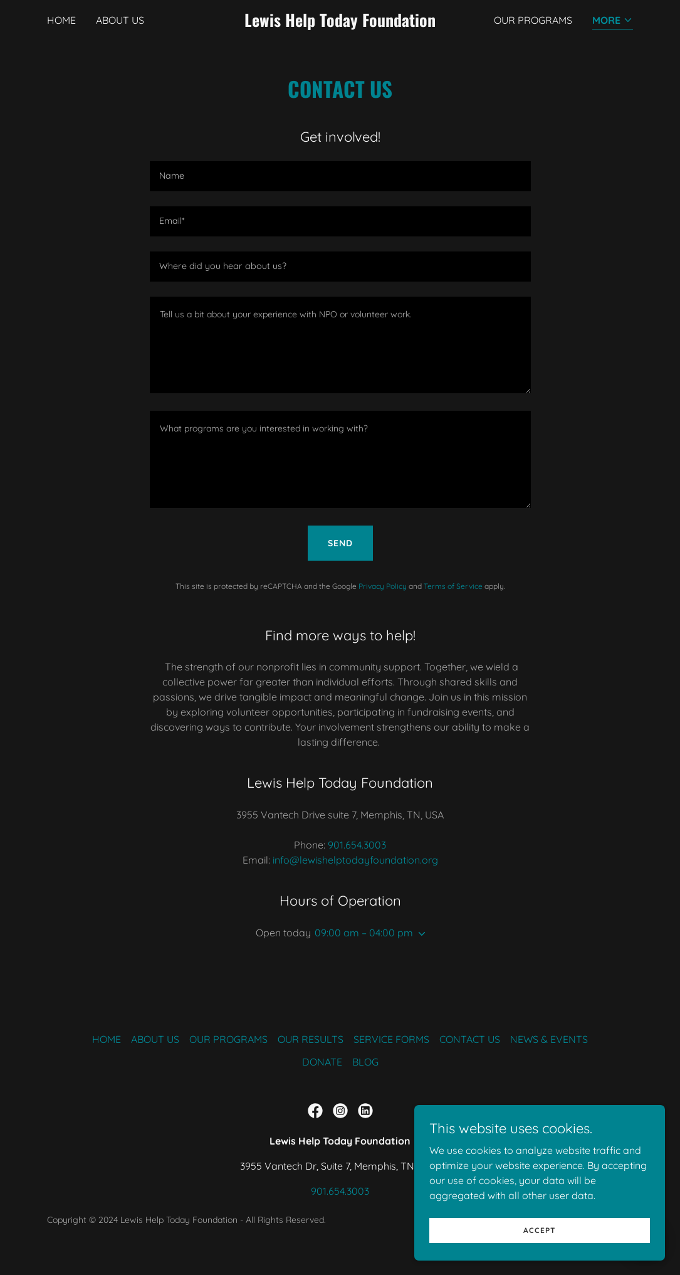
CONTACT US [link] (469, 1039)
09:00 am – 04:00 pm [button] (364, 932)
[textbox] (340, 176)
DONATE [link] (322, 1061)
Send (340, 543)
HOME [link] (61, 20)
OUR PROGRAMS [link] (533, 20)
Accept (539, 1230)
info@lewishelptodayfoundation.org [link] (355, 860)
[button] (612, 21)
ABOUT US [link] (120, 20)
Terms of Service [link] (453, 586)
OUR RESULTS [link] (310, 1039)
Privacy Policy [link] (382, 586)
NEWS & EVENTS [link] (549, 1039)
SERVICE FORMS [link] (391, 1039)
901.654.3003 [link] (357, 845)
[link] (339, 23)
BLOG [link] (365, 1061)
